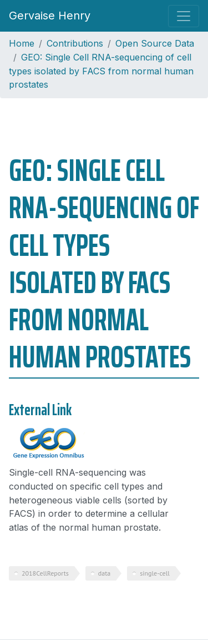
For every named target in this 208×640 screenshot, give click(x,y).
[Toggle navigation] (183, 16)
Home (21, 43)
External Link (40, 409)
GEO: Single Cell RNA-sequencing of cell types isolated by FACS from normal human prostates (101, 71)
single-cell (154, 573)
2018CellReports (45, 573)
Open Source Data (154, 43)
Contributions (75, 43)
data (104, 573)
